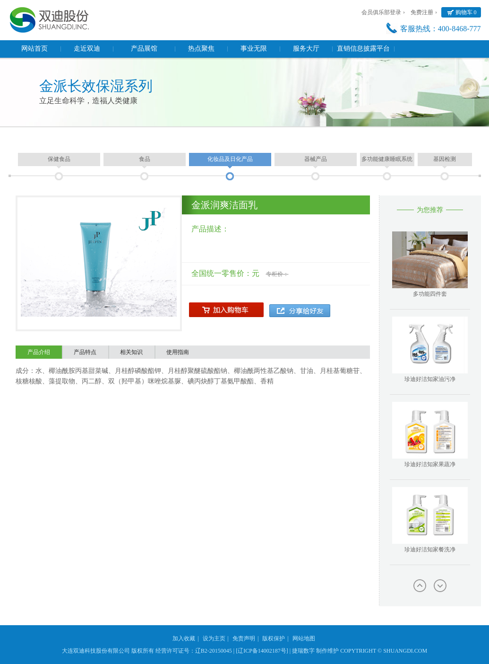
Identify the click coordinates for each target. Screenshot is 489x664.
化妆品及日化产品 (230, 159)
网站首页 (34, 48)
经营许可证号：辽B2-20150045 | (194, 650)
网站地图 (303, 638)
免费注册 (422, 12)
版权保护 (273, 638)
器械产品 (315, 159)
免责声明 (243, 638)
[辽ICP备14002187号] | (263, 650)
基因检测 (444, 159)
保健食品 (59, 159)
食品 (144, 159)
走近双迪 (87, 48)
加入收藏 (183, 638)
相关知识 (131, 352)
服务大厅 (306, 48)
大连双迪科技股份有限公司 (96, 650)
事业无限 (253, 48)
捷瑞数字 (303, 650)
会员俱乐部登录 (381, 12)
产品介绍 (38, 352)
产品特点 (85, 352)
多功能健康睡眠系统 (386, 159)
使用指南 (177, 352)
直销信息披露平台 (363, 48)
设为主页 (214, 638)
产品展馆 (144, 48)
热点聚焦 (201, 48)
